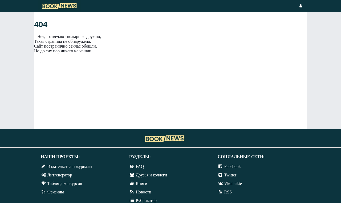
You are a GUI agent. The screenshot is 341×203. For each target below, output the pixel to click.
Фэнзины (55, 192)
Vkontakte (233, 183)
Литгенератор (59, 175)
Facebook (232, 166)
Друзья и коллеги (151, 175)
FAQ (140, 166)
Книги (141, 183)
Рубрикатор (146, 200)
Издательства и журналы (69, 166)
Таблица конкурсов (64, 183)
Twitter (230, 175)
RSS (228, 192)
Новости (143, 192)
